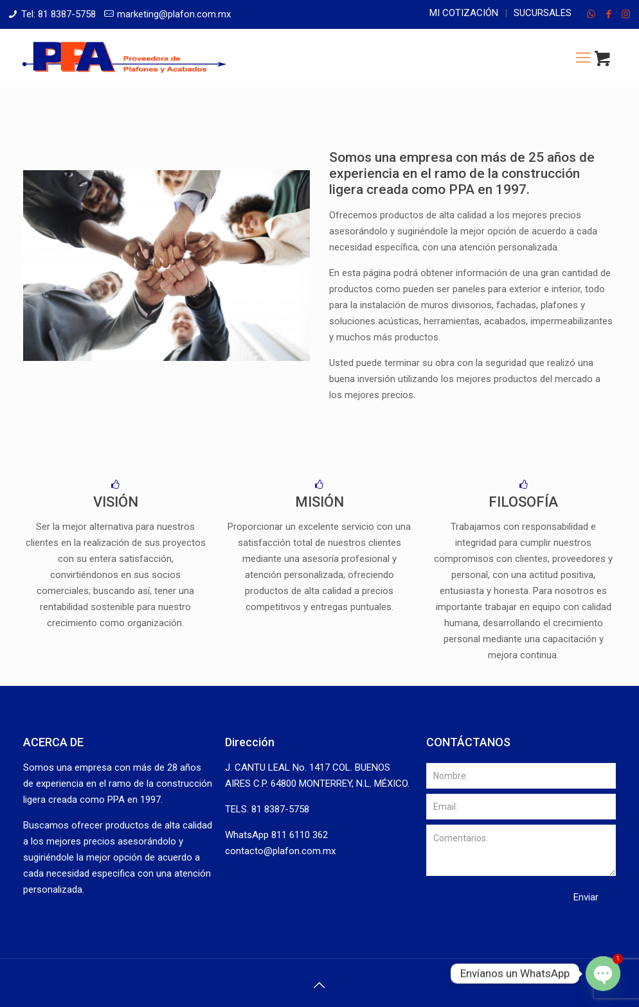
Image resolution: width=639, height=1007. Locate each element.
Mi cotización (463, 13)
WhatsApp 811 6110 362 (276, 835)
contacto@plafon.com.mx (280, 851)
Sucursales (543, 13)
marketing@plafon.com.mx (174, 14)
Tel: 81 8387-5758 (58, 14)
